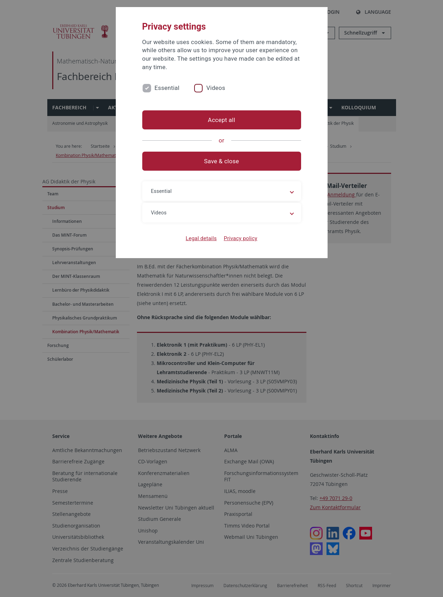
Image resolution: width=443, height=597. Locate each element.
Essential (167, 87)
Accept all (221, 119)
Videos (215, 87)
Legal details (201, 238)
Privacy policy (240, 238)
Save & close (221, 161)
